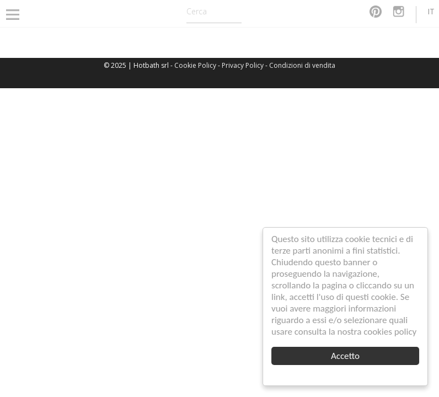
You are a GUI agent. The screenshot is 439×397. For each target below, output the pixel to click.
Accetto (345, 356)
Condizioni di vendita (302, 65)
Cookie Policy (195, 65)
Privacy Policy (243, 65)
